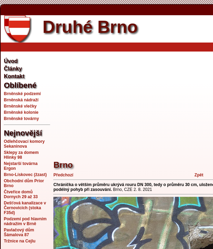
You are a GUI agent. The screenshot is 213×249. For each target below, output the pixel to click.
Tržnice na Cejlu (19, 241)
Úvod (11, 61)
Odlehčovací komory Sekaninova (24, 144)
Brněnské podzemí (22, 93)
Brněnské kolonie (21, 112)
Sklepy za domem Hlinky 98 (21, 155)
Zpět (199, 175)
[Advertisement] (133, 102)
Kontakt (14, 76)
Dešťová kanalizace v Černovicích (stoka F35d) (25, 208)
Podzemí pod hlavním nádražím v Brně (25, 221)
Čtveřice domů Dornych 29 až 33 (21, 194)
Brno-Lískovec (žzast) (25, 174)
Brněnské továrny (21, 118)
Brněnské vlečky (20, 106)
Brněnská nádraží (21, 100)
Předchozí (63, 175)
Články (13, 69)
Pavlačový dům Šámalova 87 (19, 232)
